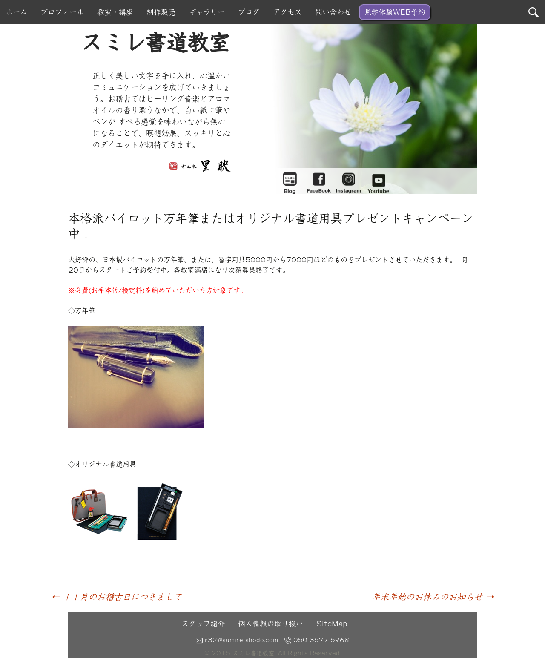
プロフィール (62, 12)
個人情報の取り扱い (270, 623)
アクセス (287, 12)
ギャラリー (207, 12)
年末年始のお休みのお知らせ (433, 596)
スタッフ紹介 (203, 623)
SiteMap (331, 623)
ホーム (16, 12)
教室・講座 (115, 12)
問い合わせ (333, 12)
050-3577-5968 (316, 640)
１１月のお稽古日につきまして (116, 596)
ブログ (249, 12)
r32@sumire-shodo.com (237, 640)
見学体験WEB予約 (394, 12)
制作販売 (160, 12)
